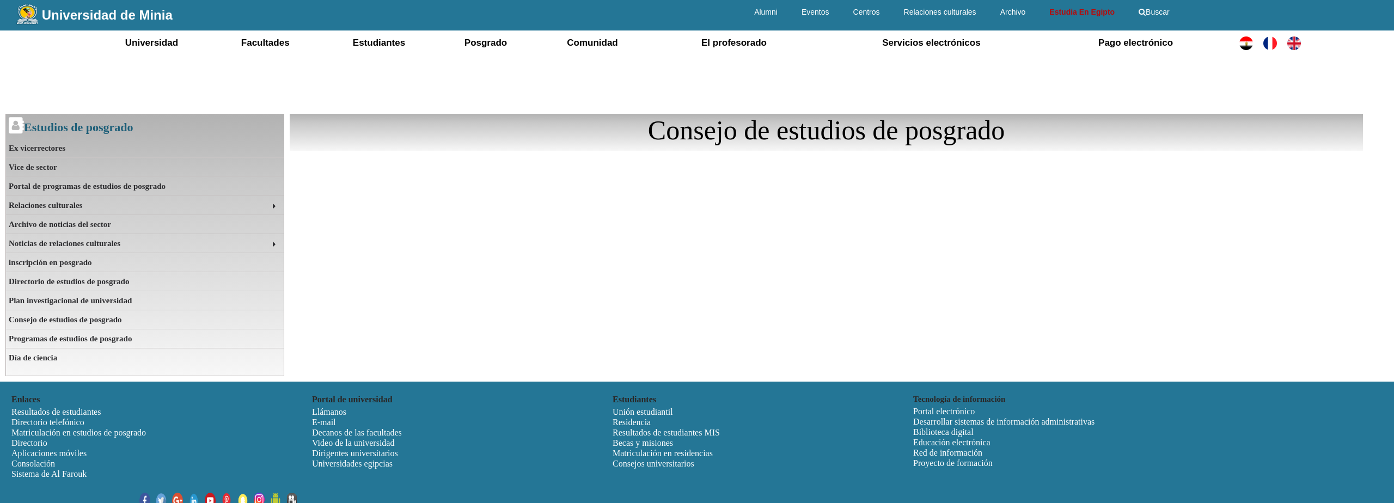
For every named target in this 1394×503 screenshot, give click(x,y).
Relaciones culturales (940, 12)
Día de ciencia (33, 357)
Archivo (1013, 12)
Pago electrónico (1135, 43)
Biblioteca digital (943, 432)
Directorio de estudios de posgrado (69, 281)
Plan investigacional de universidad (70, 300)
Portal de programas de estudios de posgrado (87, 186)
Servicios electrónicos (931, 43)
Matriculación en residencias (663, 453)
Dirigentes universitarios (355, 453)
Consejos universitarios (653, 463)
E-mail (324, 422)
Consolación (33, 463)
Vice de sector (33, 167)
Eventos (815, 12)
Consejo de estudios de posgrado (65, 319)
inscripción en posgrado (50, 262)
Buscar (1154, 12)
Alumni (766, 12)
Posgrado (485, 43)
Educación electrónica (952, 442)
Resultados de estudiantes (56, 411)
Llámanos (329, 411)
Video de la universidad (353, 442)
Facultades (265, 43)
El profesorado (734, 43)
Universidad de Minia (107, 15)
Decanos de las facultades (357, 432)
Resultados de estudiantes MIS (666, 432)
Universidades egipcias (352, 463)
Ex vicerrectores (37, 148)
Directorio (29, 442)
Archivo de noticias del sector (60, 224)
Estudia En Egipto (1082, 12)
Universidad (151, 43)
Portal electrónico (944, 411)
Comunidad (592, 43)
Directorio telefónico (47, 422)
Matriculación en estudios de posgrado (78, 432)
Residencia (632, 422)
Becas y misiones (643, 442)
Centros (866, 12)
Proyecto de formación (953, 463)
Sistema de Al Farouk (49, 474)
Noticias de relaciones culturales (64, 243)
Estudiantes (379, 43)
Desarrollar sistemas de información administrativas (1004, 421)
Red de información (947, 452)
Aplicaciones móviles (49, 453)
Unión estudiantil (643, 411)
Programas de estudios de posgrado (70, 338)
